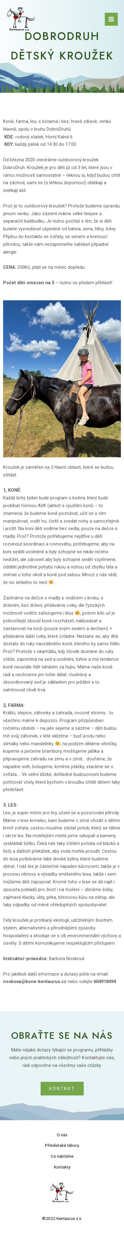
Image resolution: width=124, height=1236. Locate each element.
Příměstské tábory (62, 1145)
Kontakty (62, 1166)
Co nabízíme (62, 1156)
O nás (62, 1134)
